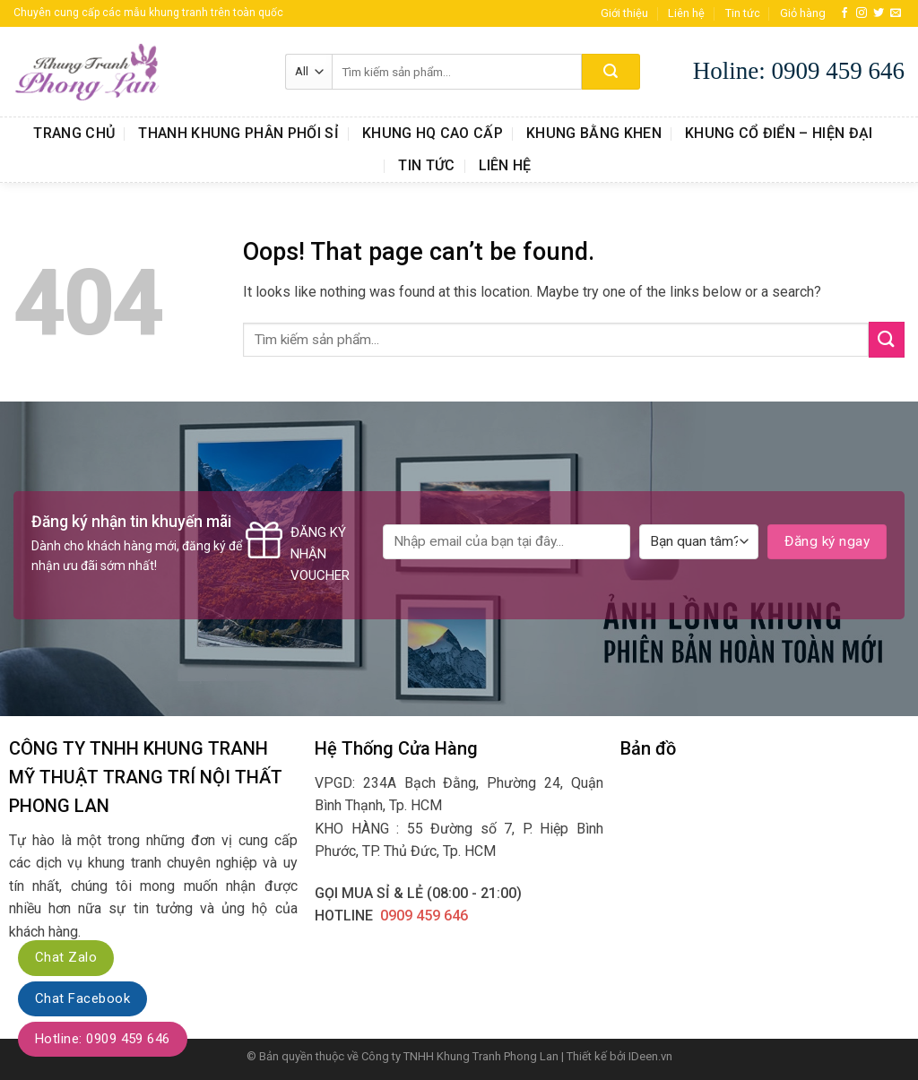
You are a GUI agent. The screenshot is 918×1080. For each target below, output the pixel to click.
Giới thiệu (624, 13)
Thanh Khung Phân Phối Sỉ (238, 133)
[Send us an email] (895, 13)
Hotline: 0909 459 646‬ (102, 1039)
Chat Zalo (66, 957)
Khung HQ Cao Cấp (432, 133)
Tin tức (742, 13)
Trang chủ (74, 133)
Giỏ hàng (803, 13)
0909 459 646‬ (424, 915)
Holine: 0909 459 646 (799, 70)
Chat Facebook (82, 998)
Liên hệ (686, 13)
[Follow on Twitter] (878, 13)
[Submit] (611, 72)
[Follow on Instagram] (861, 13)
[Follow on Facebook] (844, 13)
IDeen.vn (650, 1056)
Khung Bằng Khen (594, 133)
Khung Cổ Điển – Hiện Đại (779, 133)
